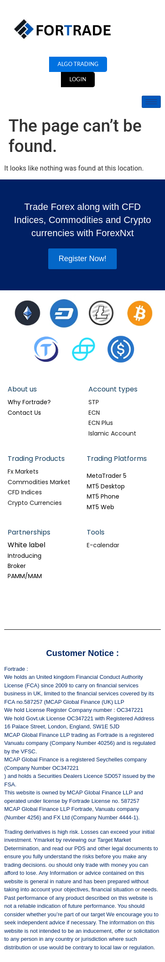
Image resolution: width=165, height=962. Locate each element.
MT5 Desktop (106, 486)
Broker (17, 566)
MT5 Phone (103, 496)
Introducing (24, 555)
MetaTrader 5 (106, 475)
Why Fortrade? (29, 402)
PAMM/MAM (25, 576)
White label (26, 545)
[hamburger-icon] (151, 102)
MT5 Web (100, 507)
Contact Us (24, 412)
